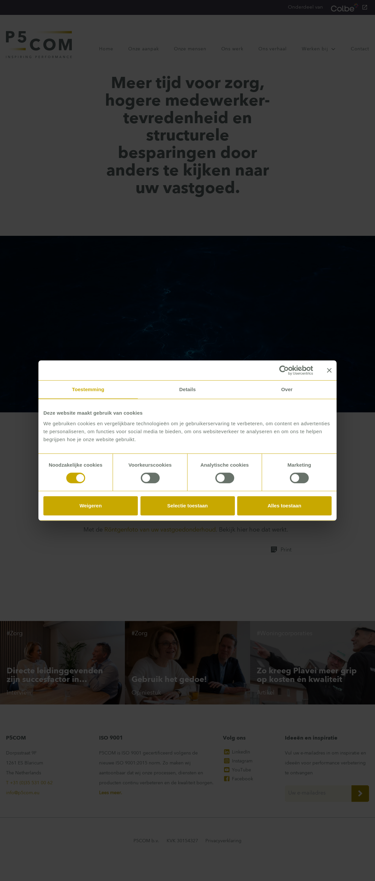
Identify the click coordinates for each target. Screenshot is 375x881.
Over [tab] (287, 389)
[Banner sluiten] (329, 370)
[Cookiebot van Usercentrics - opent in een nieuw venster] (284, 370)
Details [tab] (187, 389)
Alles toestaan (284, 505)
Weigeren (91, 505)
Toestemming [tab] (88, 389)
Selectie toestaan (187, 505)
